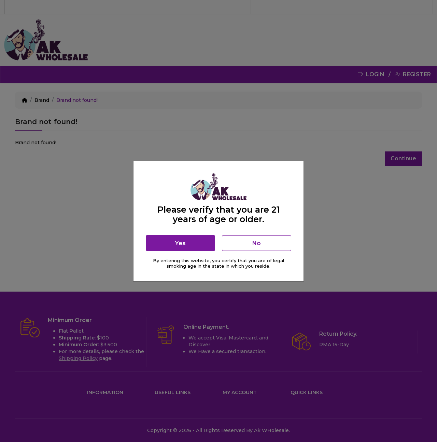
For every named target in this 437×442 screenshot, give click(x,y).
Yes (180, 243)
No (256, 243)
